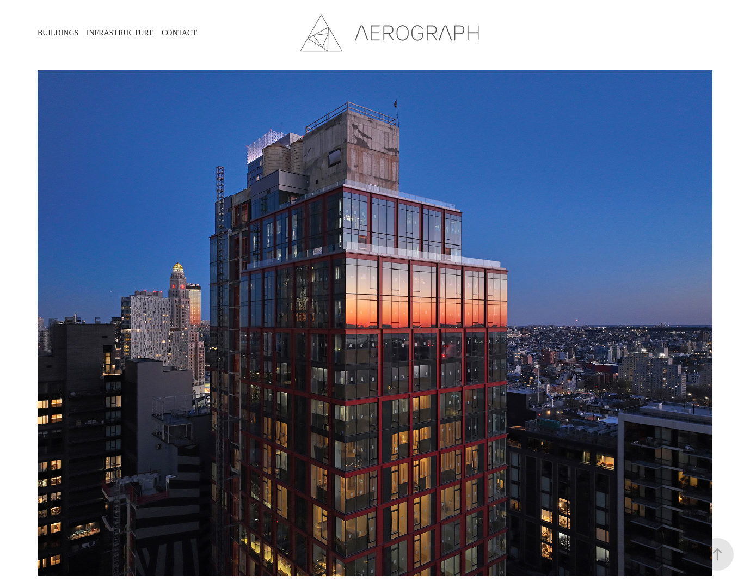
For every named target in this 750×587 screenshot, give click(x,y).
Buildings (58, 33)
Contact (179, 33)
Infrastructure (120, 33)
